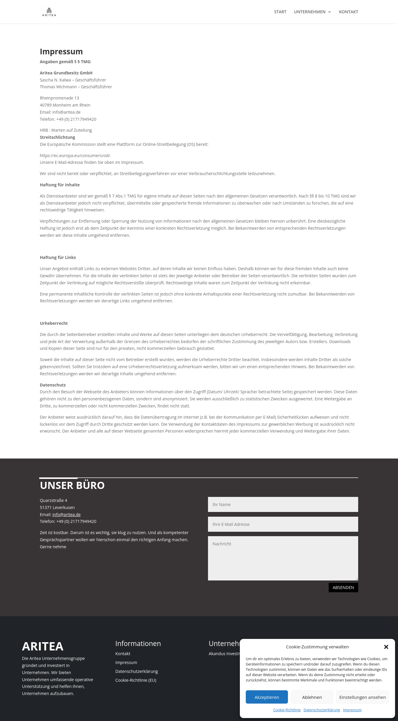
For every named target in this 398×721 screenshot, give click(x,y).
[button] (386, 647)
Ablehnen (312, 697)
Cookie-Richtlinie (287, 709)
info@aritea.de (67, 514)
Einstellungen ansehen (362, 697)
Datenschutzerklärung (322, 709)
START (280, 12)
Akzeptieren (267, 697)
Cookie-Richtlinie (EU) (135, 680)
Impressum (352, 709)
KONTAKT (348, 12)
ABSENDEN (343, 587)
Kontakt (122, 654)
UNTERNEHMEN (310, 12)
